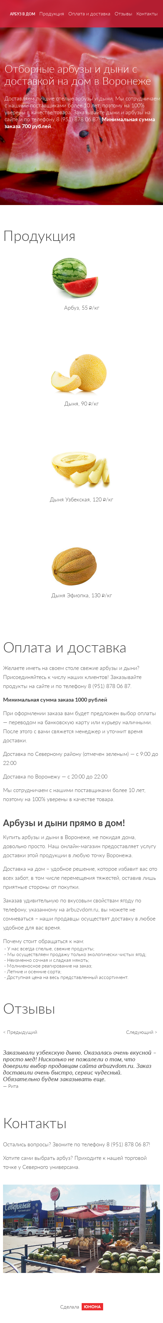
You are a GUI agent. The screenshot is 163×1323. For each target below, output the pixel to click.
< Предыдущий (20, 1032)
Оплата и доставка (89, 13)
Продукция (51, 13)
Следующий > (141, 1032)
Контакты (147, 13)
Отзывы (123, 13)
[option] (81, 1066)
